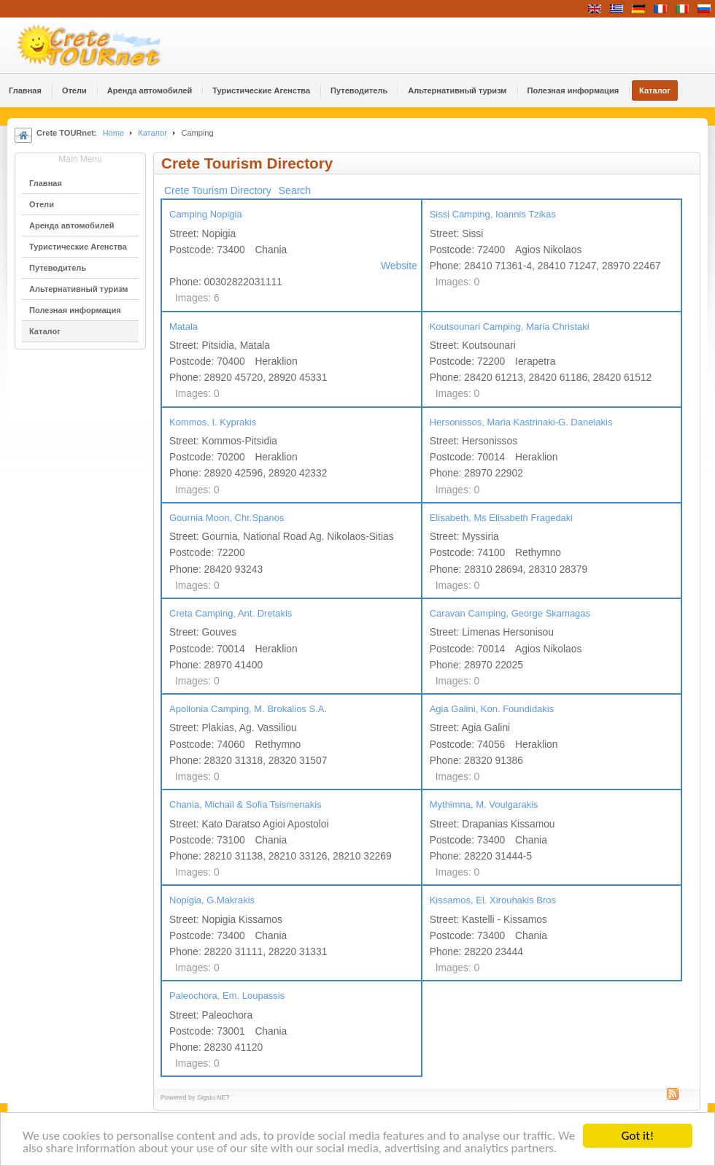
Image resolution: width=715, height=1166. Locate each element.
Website (399, 265)
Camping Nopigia (205, 214)
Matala (183, 326)
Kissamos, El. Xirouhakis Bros (493, 900)
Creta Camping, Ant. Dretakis (230, 613)
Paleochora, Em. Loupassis (227, 995)
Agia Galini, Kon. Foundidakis (492, 708)
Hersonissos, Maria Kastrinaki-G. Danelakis (521, 422)
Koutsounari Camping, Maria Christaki (510, 326)
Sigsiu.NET (213, 1097)
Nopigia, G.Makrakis (212, 900)
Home (113, 132)
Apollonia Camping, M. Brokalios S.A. (248, 708)
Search (295, 190)
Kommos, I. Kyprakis (212, 422)
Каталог (152, 132)
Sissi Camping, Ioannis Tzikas (493, 214)
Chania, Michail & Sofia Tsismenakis (245, 804)
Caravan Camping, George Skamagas (510, 613)
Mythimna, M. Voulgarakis (484, 804)
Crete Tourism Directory (217, 190)
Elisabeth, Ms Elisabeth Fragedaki (501, 517)
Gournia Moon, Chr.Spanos (227, 517)
